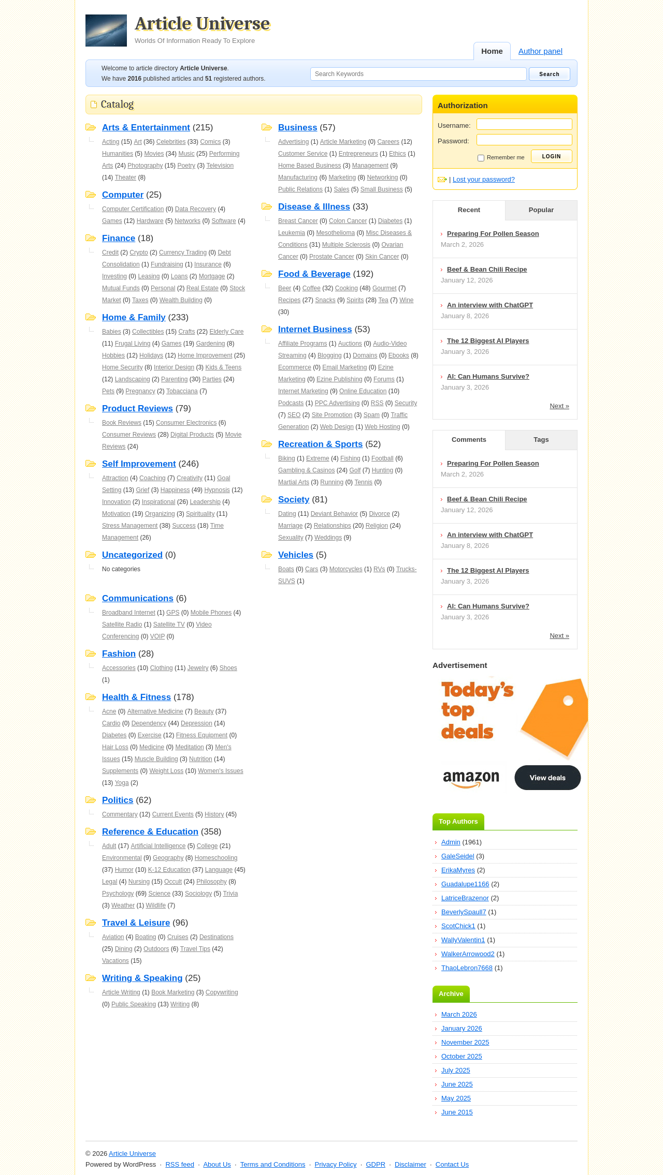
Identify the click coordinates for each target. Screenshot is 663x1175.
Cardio (111, 723)
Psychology (118, 893)
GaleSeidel (457, 856)
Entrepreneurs (358, 153)
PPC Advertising (337, 403)
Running (331, 482)
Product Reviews (137, 408)
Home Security (122, 367)
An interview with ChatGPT (490, 305)
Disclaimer (410, 1164)
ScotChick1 (458, 926)
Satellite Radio (122, 624)
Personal (163, 288)
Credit (110, 252)
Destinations (216, 937)
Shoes (228, 668)
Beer (284, 288)
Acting (110, 141)
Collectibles (148, 331)
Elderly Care (226, 331)
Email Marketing (344, 367)
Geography (168, 857)
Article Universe (202, 29)
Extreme (317, 458)
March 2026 (459, 1014)
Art (137, 141)
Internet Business (315, 329)
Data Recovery (195, 209)
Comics (210, 141)
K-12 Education (169, 869)
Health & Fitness (136, 697)
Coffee (311, 288)
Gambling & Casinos (306, 470)
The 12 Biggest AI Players (488, 341)
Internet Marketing (303, 391)
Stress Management (129, 525)
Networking (382, 177)
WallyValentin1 (463, 940)
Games (112, 221)
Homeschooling (216, 857)
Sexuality (291, 537)
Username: (454, 125)
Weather (123, 905)
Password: (453, 141)
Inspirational (159, 501)
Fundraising (167, 264)
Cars (311, 569)
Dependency (149, 723)
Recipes (289, 300)
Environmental (122, 857)
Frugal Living (133, 343)
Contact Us (452, 1164)
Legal (109, 881)
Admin (450, 842)
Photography (145, 165)
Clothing (161, 668)
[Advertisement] (254, 1031)
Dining (124, 949)
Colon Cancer (348, 221)
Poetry (186, 165)
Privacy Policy (335, 1164)
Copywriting (222, 992)
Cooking (346, 288)
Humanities (117, 153)
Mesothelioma (335, 232)
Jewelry (198, 668)
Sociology (198, 893)
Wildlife (156, 905)
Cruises (178, 937)
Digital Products (192, 434)
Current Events (173, 814)
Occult (173, 881)
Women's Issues (220, 771)
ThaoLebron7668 (467, 968)
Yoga (122, 782)
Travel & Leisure (136, 923)
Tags (541, 439)
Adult (109, 846)
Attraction (115, 478)
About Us (216, 1164)
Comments (469, 439)
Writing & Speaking (142, 978)
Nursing (139, 881)
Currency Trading (183, 252)
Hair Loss (115, 747)
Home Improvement (205, 355)
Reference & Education (150, 832)
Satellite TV (169, 624)
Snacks (325, 300)
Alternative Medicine (155, 711)
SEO (293, 415)
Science (159, 893)
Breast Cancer (298, 221)
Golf (355, 470)
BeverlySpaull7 (463, 912)
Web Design (337, 426)
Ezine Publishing (339, 379)
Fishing (350, 458)
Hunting (382, 470)
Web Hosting (382, 426)
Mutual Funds (121, 288)
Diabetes (390, 221)
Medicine (151, 747)
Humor (124, 869)
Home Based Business (309, 165)
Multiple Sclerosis (346, 244)
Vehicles (295, 555)
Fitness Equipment (201, 735)
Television (220, 165)
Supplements (120, 771)
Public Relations (300, 189)
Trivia (230, 893)
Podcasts (291, 403)
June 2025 (457, 1084)
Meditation (189, 747)
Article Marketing (343, 141)
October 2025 (461, 1056)
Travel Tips (195, 949)
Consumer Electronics (186, 422)
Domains (365, 355)
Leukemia (291, 232)
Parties (211, 379)
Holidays (151, 355)
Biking (286, 458)
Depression (196, 723)
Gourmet (384, 288)
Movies (154, 153)
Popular (541, 210)
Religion (377, 525)
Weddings (328, 537)
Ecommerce (294, 367)
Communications (138, 598)
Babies (111, 331)
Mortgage (212, 276)
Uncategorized (132, 555)
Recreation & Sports (320, 444)
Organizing (160, 513)
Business (298, 127)
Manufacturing (298, 177)
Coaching (152, 478)
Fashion (119, 654)
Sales (341, 189)
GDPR (375, 1164)
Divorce (379, 513)
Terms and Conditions (273, 1164)
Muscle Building (156, 759)
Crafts (186, 331)
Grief (142, 490)
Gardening (210, 343)
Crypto (138, 252)
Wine (406, 300)
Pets (108, 391)
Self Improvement (139, 464)
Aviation (113, 937)
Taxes (140, 300)
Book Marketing (172, 992)
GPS (172, 612)
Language (219, 869)
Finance (118, 238)
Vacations (115, 960)
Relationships (332, 525)
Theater (125, 177)
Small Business (382, 189)
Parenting (174, 379)
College (207, 846)
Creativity (190, 478)
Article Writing (121, 992)
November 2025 (465, 1042)
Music (186, 153)
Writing (180, 1004)
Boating (145, 937)
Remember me (501, 157)
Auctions (350, 343)
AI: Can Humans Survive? (488, 376)
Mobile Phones (211, 612)
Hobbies (113, 355)
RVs (379, 569)
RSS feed (179, 1164)
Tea (383, 300)
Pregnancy (140, 391)
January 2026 (461, 1028)
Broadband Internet (128, 612)
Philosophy (211, 881)
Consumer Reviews (129, 434)
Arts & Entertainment (146, 127)
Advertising (293, 141)
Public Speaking (133, 1004)
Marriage (290, 525)
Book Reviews (121, 422)
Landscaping (132, 379)
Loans (179, 276)
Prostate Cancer (331, 256)
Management (370, 165)
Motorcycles (346, 569)
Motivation (116, 513)
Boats (286, 569)
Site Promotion (332, 415)
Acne (109, 711)
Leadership (205, 501)
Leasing (149, 276)
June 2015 (457, 1112)
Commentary (120, 814)
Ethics (397, 153)
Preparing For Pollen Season (493, 233)
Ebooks (398, 355)
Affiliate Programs (302, 343)
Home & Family (134, 317)
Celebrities (171, 141)
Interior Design (174, 367)
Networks (187, 221)
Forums (384, 379)
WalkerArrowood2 (468, 954)
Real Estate (202, 288)
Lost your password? (484, 179)
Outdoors (156, 949)
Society (293, 499)
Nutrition (200, 759)
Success (183, 525)
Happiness (175, 490)
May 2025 (456, 1098)
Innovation (116, 501)
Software (223, 221)
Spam (372, 415)
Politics (117, 800)
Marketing (342, 177)
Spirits (355, 300)
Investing (114, 276)
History (214, 814)
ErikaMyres (458, 870)
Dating (287, 513)
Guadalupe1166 (465, 884)
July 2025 (455, 1070)
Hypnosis (216, 490)
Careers (388, 141)
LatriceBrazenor (465, 898)
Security (406, 403)
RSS (377, 403)
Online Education (362, 391)
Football (382, 458)
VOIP (157, 636)
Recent (469, 210)
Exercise (150, 735)
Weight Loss (166, 771)
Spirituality (200, 513)
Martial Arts (293, 482)
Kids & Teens (223, 367)
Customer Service (302, 153)
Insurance (208, 264)
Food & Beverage (314, 274)
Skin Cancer (382, 256)
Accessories (119, 668)
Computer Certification (133, 209)
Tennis (363, 482)
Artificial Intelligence (158, 846)
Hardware (150, 221)
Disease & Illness (314, 207)
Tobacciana (182, 391)
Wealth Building (181, 300)
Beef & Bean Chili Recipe (487, 269)
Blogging (330, 355)
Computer (122, 195)
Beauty (203, 711)
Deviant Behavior (334, 513)
